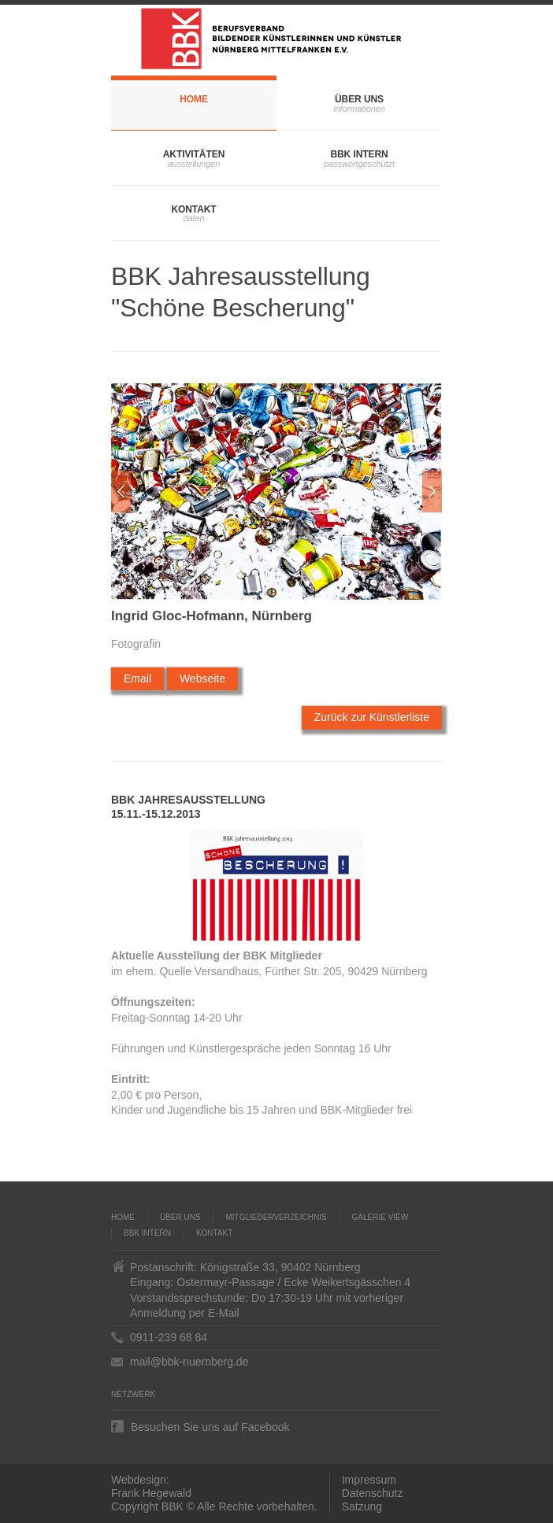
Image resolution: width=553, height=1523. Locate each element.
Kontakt (193, 209)
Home (194, 99)
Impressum (369, 1479)
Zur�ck (121, 491)
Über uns (359, 99)
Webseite (202, 678)
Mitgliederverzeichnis (275, 1217)
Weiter (432, 491)
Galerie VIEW (380, 1217)
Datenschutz (372, 1493)
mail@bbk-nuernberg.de (189, 1361)
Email (137, 678)
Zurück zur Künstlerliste (371, 717)
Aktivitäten (194, 154)
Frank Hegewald (151, 1493)
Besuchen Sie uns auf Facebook (210, 1426)
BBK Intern (359, 154)
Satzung (362, 1506)
